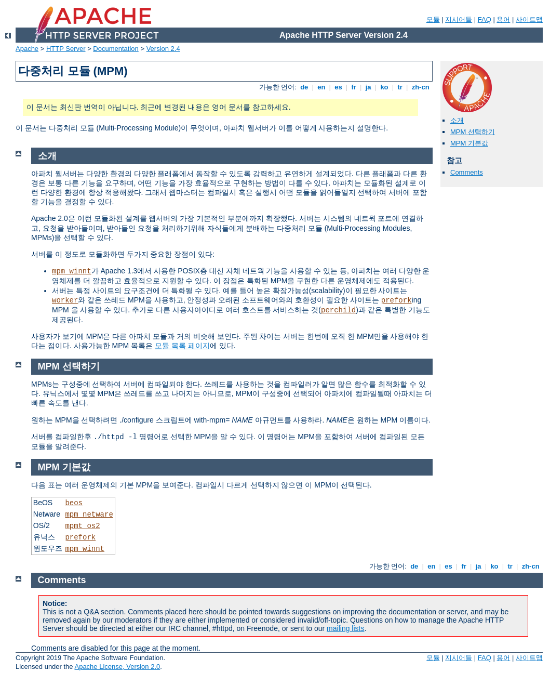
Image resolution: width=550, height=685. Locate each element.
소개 (457, 120)
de (304, 87)
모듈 (433, 19)
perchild (338, 310)
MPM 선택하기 (472, 132)
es (338, 87)
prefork (396, 300)
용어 (503, 19)
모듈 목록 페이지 (182, 345)
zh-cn (420, 87)
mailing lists (345, 628)
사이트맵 (529, 19)
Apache (27, 48)
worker (65, 300)
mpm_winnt (71, 271)
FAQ (484, 19)
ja (368, 87)
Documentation (115, 48)
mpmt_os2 (82, 526)
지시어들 (458, 19)
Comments (466, 172)
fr (354, 87)
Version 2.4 (163, 48)
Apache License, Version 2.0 (117, 666)
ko (384, 87)
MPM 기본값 (469, 143)
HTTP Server (66, 48)
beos (74, 503)
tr (400, 87)
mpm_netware (89, 514)
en (321, 87)
